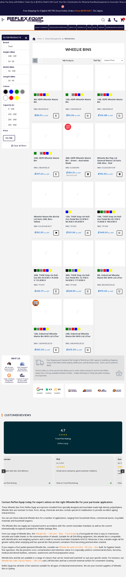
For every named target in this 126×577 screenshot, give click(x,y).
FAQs (89, 27)
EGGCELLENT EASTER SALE (58, 27)
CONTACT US (82, 27)
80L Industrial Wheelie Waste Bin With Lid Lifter (109, 276)
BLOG (95, 27)
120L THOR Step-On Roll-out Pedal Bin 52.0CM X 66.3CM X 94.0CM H (78, 219)
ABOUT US (72, 27)
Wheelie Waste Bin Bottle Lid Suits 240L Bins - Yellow (46, 219)
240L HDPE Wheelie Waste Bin (46, 159)
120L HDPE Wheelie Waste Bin (78, 100)
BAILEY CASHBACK (41, 27)
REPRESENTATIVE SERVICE (114, 27)
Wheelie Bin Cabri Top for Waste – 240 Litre (22, 560)
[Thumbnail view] (35, 60)
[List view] (40, 60)
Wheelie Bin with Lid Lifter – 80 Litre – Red (78, 547)
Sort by (96, 60)
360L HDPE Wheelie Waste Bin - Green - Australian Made (78, 160)
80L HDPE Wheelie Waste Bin (46, 100)
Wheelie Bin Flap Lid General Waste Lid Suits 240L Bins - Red (109, 160)
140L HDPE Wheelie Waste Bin (110, 100)
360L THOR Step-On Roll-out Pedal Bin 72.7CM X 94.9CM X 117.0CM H (78, 278)
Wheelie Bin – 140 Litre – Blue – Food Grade (55, 533)
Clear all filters (18, 145)
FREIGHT (101, 27)
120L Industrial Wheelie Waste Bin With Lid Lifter (46, 335)
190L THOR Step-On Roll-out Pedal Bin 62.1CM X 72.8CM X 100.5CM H (109, 219)
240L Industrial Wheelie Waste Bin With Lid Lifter (78, 335)
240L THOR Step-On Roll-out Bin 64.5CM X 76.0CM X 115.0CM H (46, 278)
